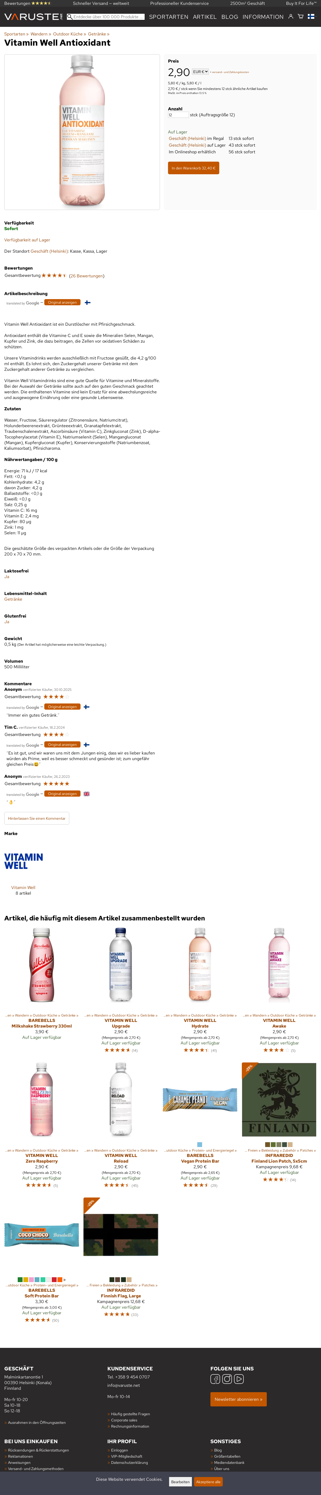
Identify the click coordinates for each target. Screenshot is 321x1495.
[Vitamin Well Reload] (120, 1127)
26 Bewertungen (87, 276)
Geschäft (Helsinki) (187, 138)
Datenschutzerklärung (129, 1462)
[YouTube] (239, 1379)
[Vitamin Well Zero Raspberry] (41, 1127)
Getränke (99, 34)
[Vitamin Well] (23, 873)
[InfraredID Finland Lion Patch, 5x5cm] (279, 1127)
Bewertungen (28, 3)
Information (263, 16)
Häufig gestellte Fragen (130, 1413)
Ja (6, 576)
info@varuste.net (123, 1385)
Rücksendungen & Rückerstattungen (38, 1450)
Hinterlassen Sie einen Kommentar (36, 818)
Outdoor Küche (69, 34)
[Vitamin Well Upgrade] (120, 993)
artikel (205, 16)
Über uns (221, 1468)
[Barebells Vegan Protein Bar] (200, 1127)
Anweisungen (19, 1462)
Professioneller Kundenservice (179, 3)
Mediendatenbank (229, 1462)
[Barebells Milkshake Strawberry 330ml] (41, 993)
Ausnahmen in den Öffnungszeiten (37, 1422)
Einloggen (119, 1450)
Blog (229, 16)
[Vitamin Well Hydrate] (200, 993)
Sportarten (169, 16)
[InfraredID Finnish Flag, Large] (120, 1263)
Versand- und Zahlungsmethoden (36, 1468)
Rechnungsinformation (130, 1426)
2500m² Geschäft (247, 3)
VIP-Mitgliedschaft (126, 1456)
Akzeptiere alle (208, 1481)
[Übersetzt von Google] (22, 303)
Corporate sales (124, 1420)
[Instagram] (227, 1379)
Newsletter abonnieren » (238, 1399)
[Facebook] (215, 1379)
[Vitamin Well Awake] (279, 993)
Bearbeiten (180, 1481)
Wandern (41, 34)
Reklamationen (20, 1456)
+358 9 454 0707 (132, 1377)
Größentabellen (227, 1456)
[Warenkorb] (301, 16)
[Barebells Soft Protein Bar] (41, 1263)
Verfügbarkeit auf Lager (27, 240)
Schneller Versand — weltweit (101, 3)
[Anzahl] (178, 115)
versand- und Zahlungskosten (230, 72)
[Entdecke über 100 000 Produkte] (106, 16)
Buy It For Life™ (301, 3)
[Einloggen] (290, 16)
